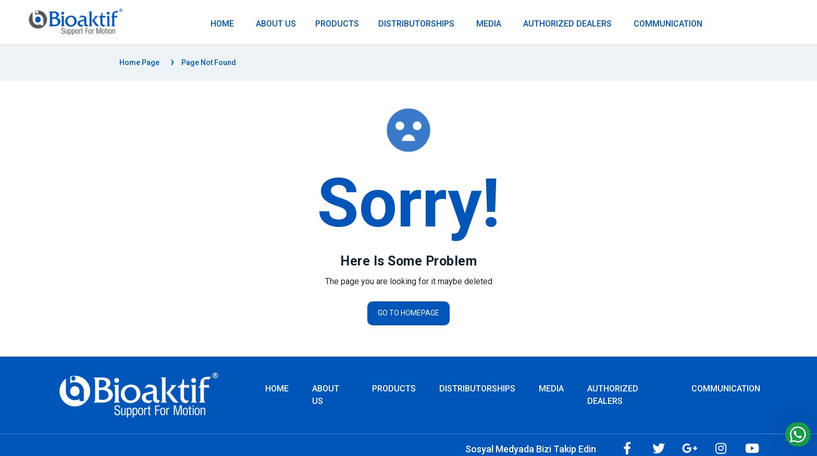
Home (277, 389)
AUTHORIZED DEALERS (567, 24)
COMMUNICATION (668, 24)
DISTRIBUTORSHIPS (416, 24)
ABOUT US (276, 24)
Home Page (139, 62)
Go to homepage (408, 313)
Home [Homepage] (222, 24)
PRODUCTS (337, 24)
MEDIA (488, 24)
